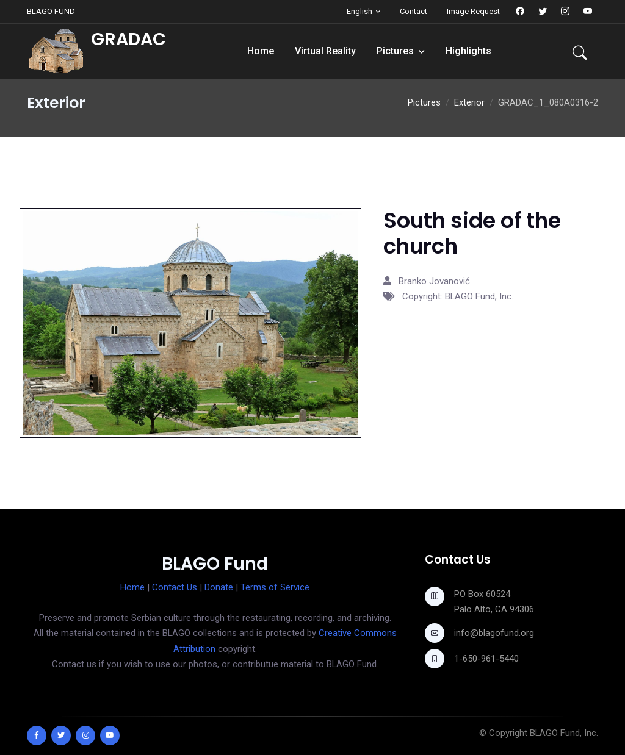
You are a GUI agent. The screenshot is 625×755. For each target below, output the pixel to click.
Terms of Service (274, 587)
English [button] (359, 11)
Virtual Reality (325, 51)
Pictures (395, 51)
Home (260, 51)
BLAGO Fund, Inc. (564, 733)
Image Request (473, 11)
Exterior (469, 102)
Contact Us (174, 587)
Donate (218, 587)
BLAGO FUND (51, 11)
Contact (413, 11)
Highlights (468, 51)
